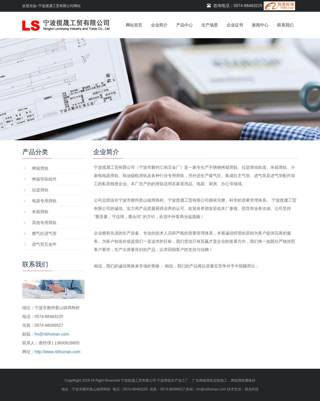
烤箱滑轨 (40, 168)
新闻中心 (260, 25)
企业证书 (235, 25)
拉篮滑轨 (40, 190)
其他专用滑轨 (44, 222)
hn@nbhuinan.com (52, 334)
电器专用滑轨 (44, 200)
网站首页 (134, 25)
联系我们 (285, 25)
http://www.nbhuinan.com (57, 351)
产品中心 (184, 25)
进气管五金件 (44, 244)
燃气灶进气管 (44, 233)
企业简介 (159, 25)
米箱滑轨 (40, 211)
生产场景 (210, 25)
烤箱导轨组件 (44, 179)
